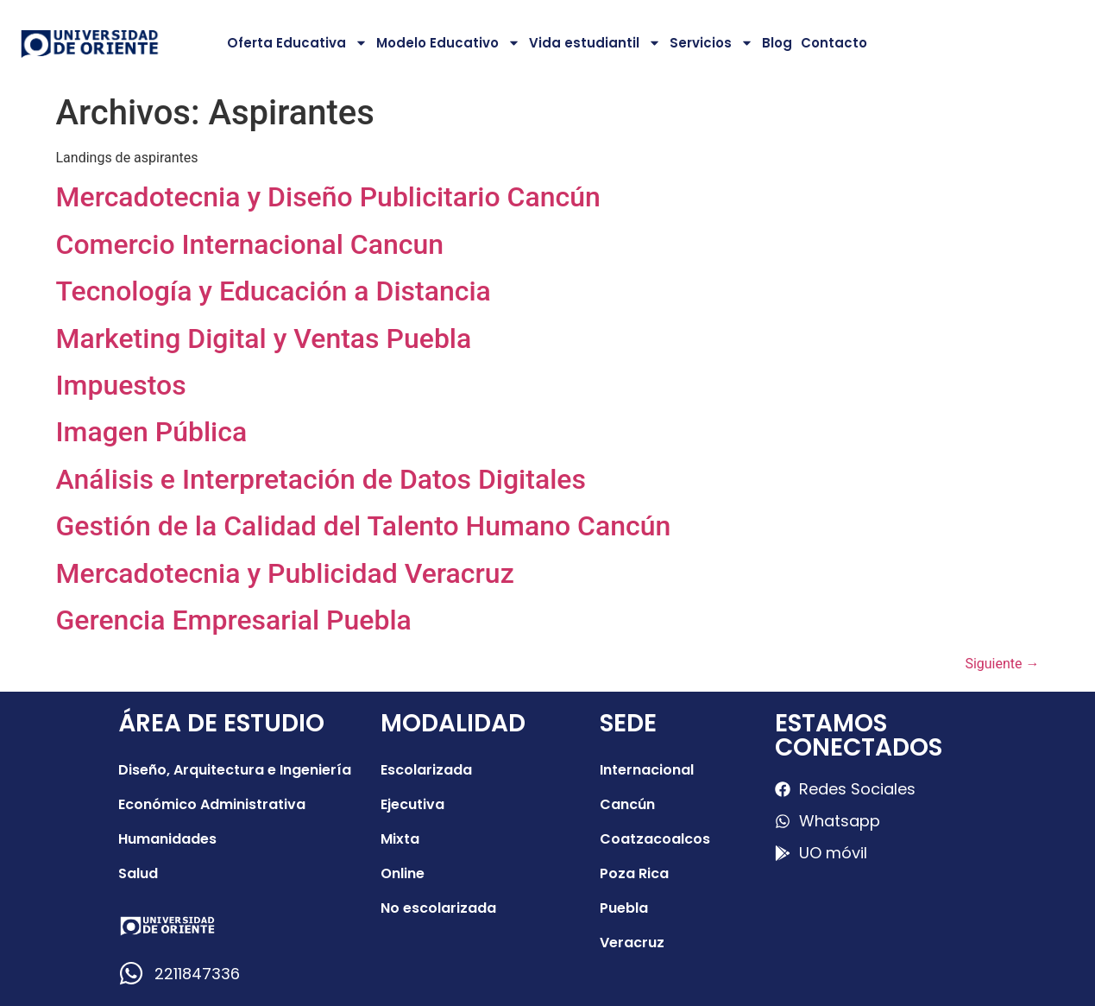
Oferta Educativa (297, 43)
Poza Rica (634, 873)
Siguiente (1002, 663)
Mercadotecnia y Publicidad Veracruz (285, 573)
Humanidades (167, 839)
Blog (777, 43)
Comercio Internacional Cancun (250, 244)
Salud (138, 873)
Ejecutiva (412, 804)
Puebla (624, 908)
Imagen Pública (152, 431)
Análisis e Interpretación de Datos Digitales (321, 479)
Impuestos (121, 385)
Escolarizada (426, 770)
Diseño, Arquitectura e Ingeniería (234, 770)
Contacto (834, 43)
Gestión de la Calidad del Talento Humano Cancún (363, 525)
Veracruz (632, 942)
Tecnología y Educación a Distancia (273, 291)
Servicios (711, 43)
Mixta (400, 839)
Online (403, 873)
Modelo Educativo (448, 43)
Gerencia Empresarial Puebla (234, 620)
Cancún (627, 804)
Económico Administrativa (211, 804)
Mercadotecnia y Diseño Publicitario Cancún (328, 196)
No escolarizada (438, 908)
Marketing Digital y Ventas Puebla (264, 338)
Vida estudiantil (595, 43)
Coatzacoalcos (655, 839)
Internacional (647, 770)
